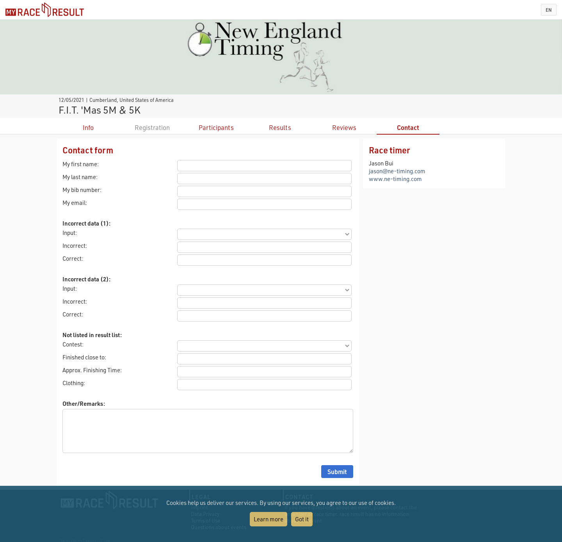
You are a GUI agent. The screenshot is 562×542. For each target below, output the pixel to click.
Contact (408, 127)
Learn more (268, 519)
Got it (302, 519)
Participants (216, 127)
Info (88, 127)
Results (280, 127)
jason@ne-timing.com (397, 171)
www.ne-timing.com (395, 179)
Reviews (344, 127)
